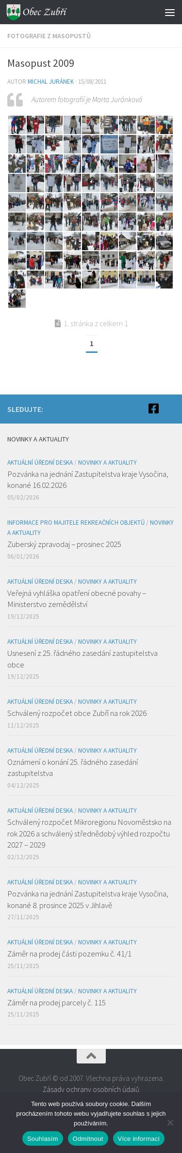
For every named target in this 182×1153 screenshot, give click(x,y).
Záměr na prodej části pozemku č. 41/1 (69, 953)
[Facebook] (153, 408)
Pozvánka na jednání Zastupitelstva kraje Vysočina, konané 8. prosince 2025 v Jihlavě (87, 899)
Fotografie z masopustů (49, 35)
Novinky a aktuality (107, 462)
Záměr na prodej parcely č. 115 (56, 1002)
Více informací (139, 1138)
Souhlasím (42, 1138)
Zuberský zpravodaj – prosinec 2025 (64, 544)
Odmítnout (88, 1138)
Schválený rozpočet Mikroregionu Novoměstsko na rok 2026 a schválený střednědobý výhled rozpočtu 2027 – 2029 (89, 833)
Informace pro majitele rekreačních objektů (76, 522)
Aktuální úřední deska (40, 462)
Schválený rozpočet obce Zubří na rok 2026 (77, 713)
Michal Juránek (51, 81)
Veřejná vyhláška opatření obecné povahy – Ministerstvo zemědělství (76, 599)
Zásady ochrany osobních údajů (91, 1089)
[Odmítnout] (170, 1122)
